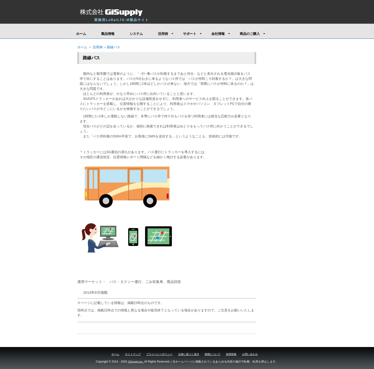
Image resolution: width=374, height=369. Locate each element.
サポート (192, 34)
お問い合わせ (250, 354)
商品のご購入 (252, 34)
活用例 (165, 34)
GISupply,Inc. (136, 361)
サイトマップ (133, 354)
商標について (212, 354)
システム (136, 34)
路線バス (113, 47)
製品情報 (107, 34)
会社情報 (220, 34)
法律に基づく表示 (188, 354)
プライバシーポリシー (159, 354)
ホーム (81, 34)
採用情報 (231, 354)
